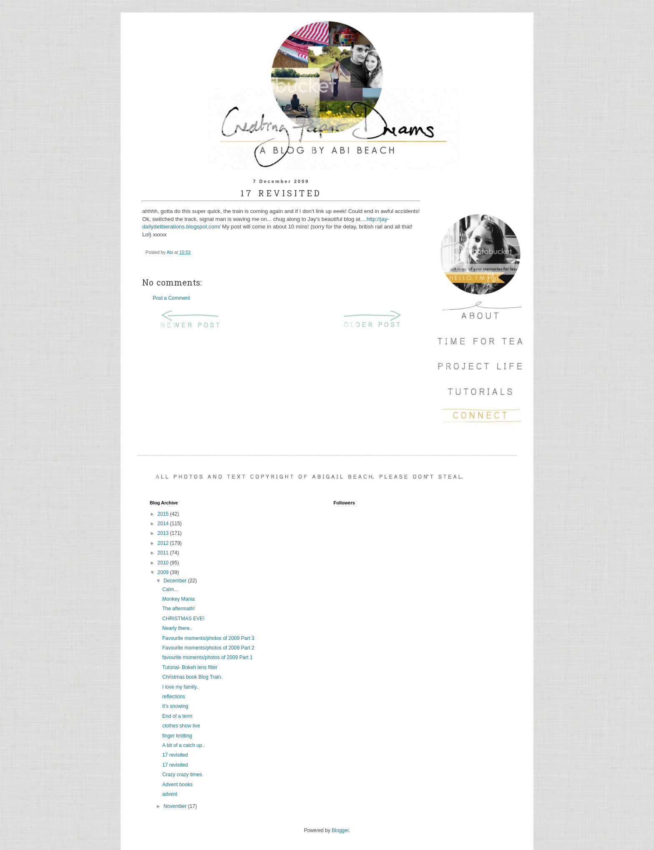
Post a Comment (171, 298)
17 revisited (175, 755)
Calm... (170, 589)
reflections (173, 697)
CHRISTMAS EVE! (183, 619)
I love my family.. (180, 687)
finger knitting (177, 736)
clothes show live (181, 726)
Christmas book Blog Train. (192, 677)
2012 (164, 543)
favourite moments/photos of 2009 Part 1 (207, 657)
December (176, 581)
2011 (164, 553)
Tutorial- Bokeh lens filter (189, 667)
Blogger (340, 830)
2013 (164, 533)
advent (169, 794)
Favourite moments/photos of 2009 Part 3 (208, 638)
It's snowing (175, 706)
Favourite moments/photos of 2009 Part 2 (208, 648)
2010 (164, 563)
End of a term (177, 716)
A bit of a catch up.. (183, 745)
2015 (164, 514)
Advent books (177, 784)
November (176, 806)
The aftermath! (178, 609)
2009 (164, 572)
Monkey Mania (178, 599)
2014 (164, 524)
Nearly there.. (177, 628)
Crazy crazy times (182, 774)
